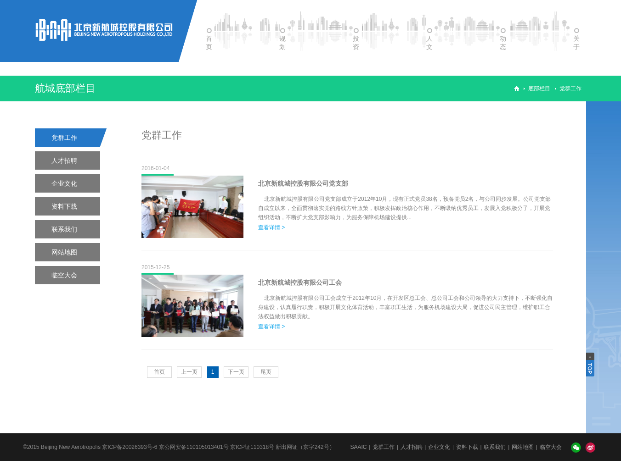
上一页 (189, 372)
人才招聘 (64, 160)
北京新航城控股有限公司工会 (300, 282)
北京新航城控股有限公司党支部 (303, 183)
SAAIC (358, 447)
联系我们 (64, 229)
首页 (159, 372)
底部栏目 (539, 88)
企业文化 (64, 183)
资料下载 (64, 206)
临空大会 (64, 275)
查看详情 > (271, 227)
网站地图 (64, 252)
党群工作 (570, 88)
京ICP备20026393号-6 (129, 447)
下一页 (236, 372)
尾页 (265, 372)
